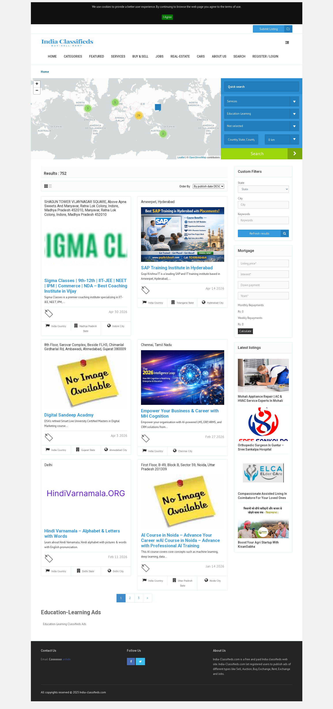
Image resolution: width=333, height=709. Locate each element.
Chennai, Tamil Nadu (156, 347)
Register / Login (265, 58)
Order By (184, 188)
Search (239, 58)
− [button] (36, 93)
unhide (66, 662)
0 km (271, 142)
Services (118, 58)
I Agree (167, 19)
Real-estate (180, 58)
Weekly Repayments (250, 320)
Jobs (159, 58)
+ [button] (36, 86)
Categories (73, 58)
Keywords (244, 216)
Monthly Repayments (251, 307)
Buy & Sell (140, 58)
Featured (96, 58)
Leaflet (181, 159)
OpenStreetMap (197, 159)
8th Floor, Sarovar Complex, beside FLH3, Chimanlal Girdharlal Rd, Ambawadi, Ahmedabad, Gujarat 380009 (85, 349)
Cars (201, 58)
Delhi (48, 467)
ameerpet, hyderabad (158, 205)
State (241, 185)
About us (219, 58)
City (240, 201)
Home (52, 58)
